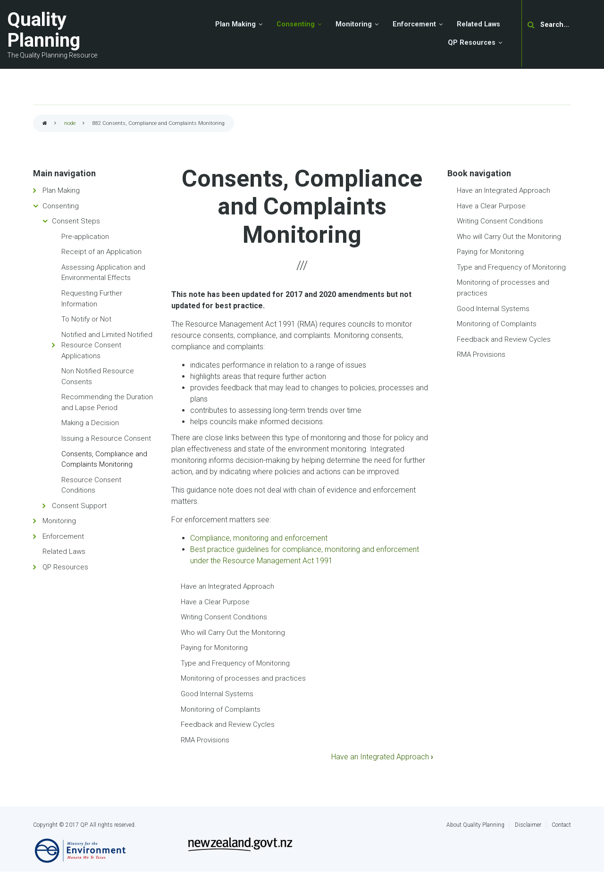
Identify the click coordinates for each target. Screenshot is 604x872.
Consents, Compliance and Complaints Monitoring (104, 459)
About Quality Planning (475, 825)
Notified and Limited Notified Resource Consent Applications (106, 345)
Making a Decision (90, 423)
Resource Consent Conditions (91, 485)
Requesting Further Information (91, 298)
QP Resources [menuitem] (471, 43)
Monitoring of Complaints (220, 709)
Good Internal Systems (217, 694)
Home (44, 124)
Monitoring (59, 521)
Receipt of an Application (101, 251)
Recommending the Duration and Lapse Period (107, 402)
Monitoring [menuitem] (354, 24)
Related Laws (63, 551)
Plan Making (61, 190)
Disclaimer (528, 825)
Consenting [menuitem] (296, 24)
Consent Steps (76, 221)
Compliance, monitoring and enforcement (258, 538)
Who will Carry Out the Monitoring (233, 632)
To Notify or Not (86, 319)
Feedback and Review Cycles (228, 724)
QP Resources (65, 567)
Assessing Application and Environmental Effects (103, 272)
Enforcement (63, 536)
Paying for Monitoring (214, 647)
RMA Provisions (205, 740)
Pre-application (85, 236)
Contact (561, 825)
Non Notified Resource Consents (97, 376)
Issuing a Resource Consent (106, 438)
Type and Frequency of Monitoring (235, 663)
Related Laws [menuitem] (478, 24)
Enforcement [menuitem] (414, 24)
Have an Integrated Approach (227, 586)
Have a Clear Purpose (215, 602)
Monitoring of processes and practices (243, 678)
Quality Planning (43, 29)
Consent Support (79, 506)
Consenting (60, 206)
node (70, 123)
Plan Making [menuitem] (235, 24)
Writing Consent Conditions (224, 617)
